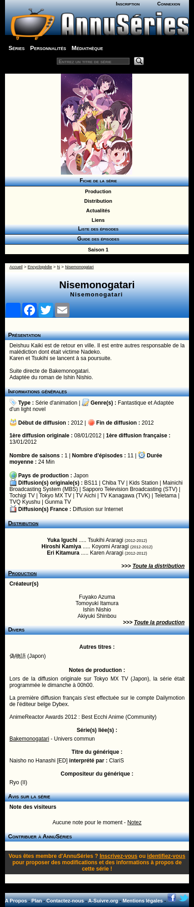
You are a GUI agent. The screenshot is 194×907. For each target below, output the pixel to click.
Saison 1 (96, 249)
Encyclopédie (40, 267)
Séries (17, 48)
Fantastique (132, 403)
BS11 (90, 483)
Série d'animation (56, 403)
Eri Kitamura (63, 553)
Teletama (165, 495)
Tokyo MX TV (55, 495)
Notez (134, 822)
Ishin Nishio (97, 609)
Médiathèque (87, 48)
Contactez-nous (65, 900)
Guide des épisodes (96, 239)
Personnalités (48, 48)
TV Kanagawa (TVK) (125, 495)
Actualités (97, 210)
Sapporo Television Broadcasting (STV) (129, 489)
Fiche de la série (97, 180)
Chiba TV (113, 483)
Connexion (168, 3)
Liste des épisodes (97, 228)
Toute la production (159, 622)
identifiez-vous (166, 856)
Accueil (16, 267)
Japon (81, 475)
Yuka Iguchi (62, 540)
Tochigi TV (22, 495)
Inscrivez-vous (118, 856)
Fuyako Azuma (97, 597)
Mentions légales (143, 900)
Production (96, 191)
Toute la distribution (158, 566)
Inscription (127, 3)
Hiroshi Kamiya (61, 546)
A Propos (16, 900)
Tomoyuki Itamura (97, 603)
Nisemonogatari (79, 267)
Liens (97, 220)
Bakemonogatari (29, 739)
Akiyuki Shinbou (97, 616)
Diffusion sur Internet (98, 509)
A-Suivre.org (103, 900)
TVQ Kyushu (25, 502)
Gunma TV (58, 502)
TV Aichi (86, 495)
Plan (36, 900)
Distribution (96, 201)
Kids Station (143, 483)
